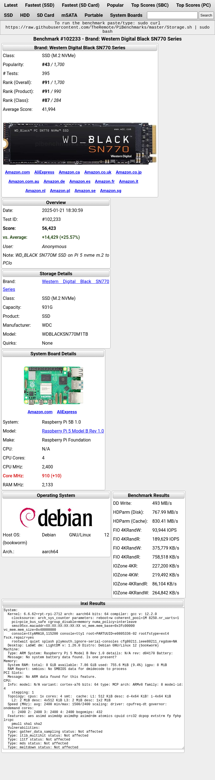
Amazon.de (54, 181)
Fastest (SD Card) (80, 5)
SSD (8, 15)
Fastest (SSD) (39, 5)
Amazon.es (79, 181)
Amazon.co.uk (97, 172)
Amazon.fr (104, 181)
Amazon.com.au (23, 181)
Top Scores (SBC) (150, 5)
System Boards (126, 15)
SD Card (45, 15)
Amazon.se (84, 190)
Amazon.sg (110, 190)
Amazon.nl (35, 190)
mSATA (70, 15)
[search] (172, 15)
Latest (11, 5)
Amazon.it (128, 181)
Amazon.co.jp (129, 172)
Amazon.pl (60, 190)
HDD (25, 15)
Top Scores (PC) (193, 5)
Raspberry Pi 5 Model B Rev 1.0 (73, 431)
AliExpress (44, 172)
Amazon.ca (69, 172)
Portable (94, 15)
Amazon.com (17, 172)
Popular (115, 5)
